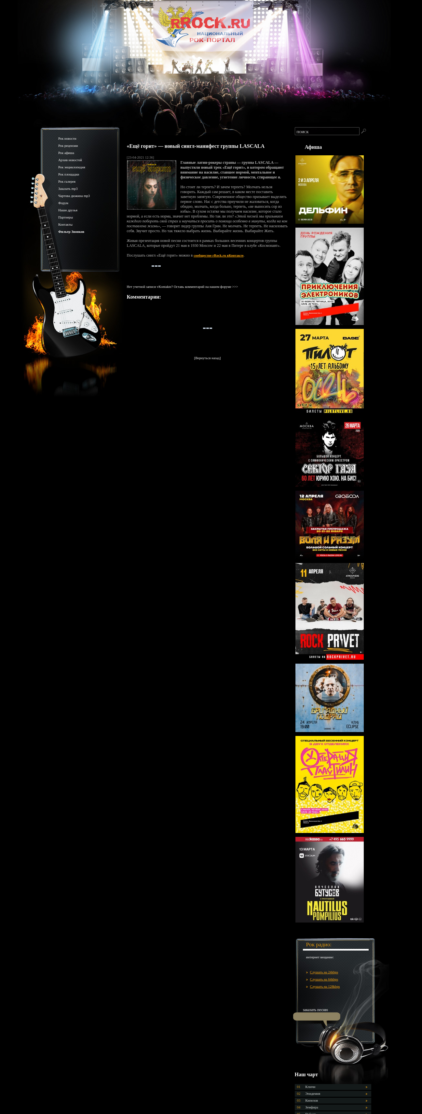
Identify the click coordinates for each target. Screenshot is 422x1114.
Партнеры (65, 217)
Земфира (311, 1107)
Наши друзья (67, 210)
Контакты (65, 224)
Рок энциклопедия (71, 167)
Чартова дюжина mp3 (74, 196)
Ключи (310, 1087)
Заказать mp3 (68, 188)
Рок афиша (66, 153)
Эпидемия (312, 1093)
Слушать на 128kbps (325, 986)
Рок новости (67, 138)
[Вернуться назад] (207, 358)
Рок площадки (68, 174)
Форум (63, 203)
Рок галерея (66, 181)
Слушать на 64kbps (324, 979)
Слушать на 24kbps (324, 972)
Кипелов (311, 1100)
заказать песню (315, 1010)
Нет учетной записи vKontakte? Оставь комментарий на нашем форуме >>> (182, 287)
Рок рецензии (68, 146)
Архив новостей (70, 160)
